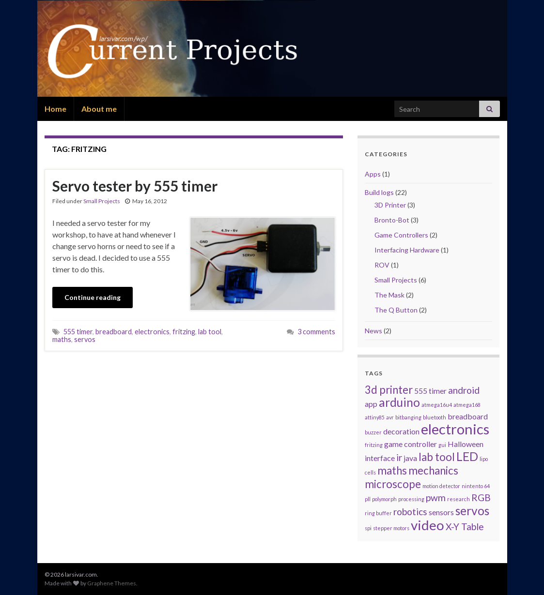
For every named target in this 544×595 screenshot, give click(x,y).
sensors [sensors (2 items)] (441, 512)
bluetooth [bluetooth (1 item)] (434, 417)
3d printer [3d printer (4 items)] (389, 389)
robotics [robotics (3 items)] (410, 511)
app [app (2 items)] (371, 403)
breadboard (113, 331)
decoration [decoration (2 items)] (401, 431)
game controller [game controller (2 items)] (410, 443)
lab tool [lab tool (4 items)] (437, 456)
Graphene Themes (111, 583)
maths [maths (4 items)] (392, 470)
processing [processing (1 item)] (411, 499)
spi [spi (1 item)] (368, 528)
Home (55, 108)
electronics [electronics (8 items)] (455, 428)
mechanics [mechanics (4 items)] (433, 470)
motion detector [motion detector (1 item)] (441, 486)
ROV (381, 265)
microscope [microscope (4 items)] (393, 484)
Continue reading (92, 297)
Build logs (379, 192)
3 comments (316, 331)
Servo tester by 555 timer (135, 185)
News (373, 331)
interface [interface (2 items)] (380, 457)
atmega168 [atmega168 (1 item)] (467, 405)
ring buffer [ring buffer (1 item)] (378, 513)
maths (61, 339)
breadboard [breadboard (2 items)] (468, 416)
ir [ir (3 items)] (399, 457)
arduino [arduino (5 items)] (399, 402)
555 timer (78, 331)
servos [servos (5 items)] (472, 511)
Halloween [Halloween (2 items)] (465, 443)
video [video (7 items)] (427, 525)
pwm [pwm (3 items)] (436, 497)
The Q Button (396, 310)
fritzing (183, 331)
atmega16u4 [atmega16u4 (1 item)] (436, 405)
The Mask (389, 295)
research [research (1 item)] (458, 499)
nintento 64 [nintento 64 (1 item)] (476, 486)
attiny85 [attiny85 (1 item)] (375, 417)
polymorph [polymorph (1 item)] (384, 499)
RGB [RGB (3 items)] (481, 497)
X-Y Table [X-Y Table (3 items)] (465, 526)
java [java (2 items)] (410, 457)
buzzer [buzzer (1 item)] (373, 432)
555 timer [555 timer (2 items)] (430, 390)
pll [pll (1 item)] (368, 499)
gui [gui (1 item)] (442, 445)
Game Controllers (401, 235)
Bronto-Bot (391, 220)
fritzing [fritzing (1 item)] (374, 445)
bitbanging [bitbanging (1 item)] (408, 417)
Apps (373, 174)
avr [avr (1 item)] (390, 417)
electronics (152, 331)
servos (84, 339)
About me (99, 108)
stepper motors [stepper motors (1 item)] (391, 528)
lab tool (209, 331)
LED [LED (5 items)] (467, 456)
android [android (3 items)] (464, 390)
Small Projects (101, 201)
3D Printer (390, 205)
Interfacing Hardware (406, 250)
